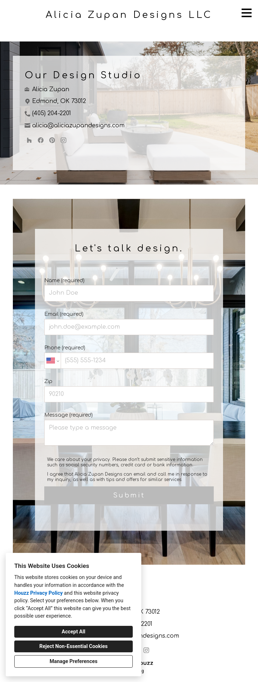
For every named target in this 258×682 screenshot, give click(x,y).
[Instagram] (63, 140)
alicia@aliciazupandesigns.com (78, 125)
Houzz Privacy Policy (38, 593)
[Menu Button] (246, 13)
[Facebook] (40, 140)
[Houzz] (29, 140)
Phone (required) (128, 357)
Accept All (73, 632)
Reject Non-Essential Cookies (73, 646)
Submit (129, 495)
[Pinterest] (52, 140)
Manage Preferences (73, 661)
